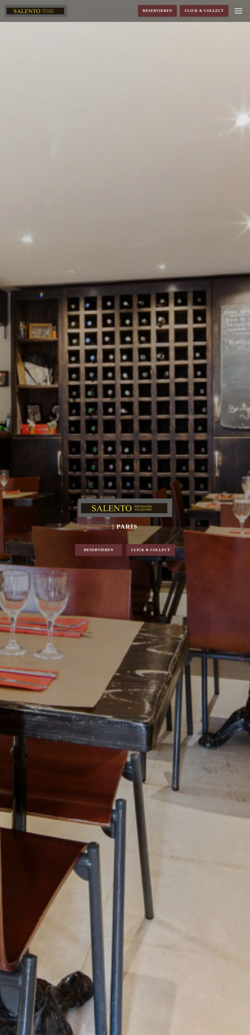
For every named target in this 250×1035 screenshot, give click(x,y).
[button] (238, 11)
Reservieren (157, 10)
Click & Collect (204, 10)
